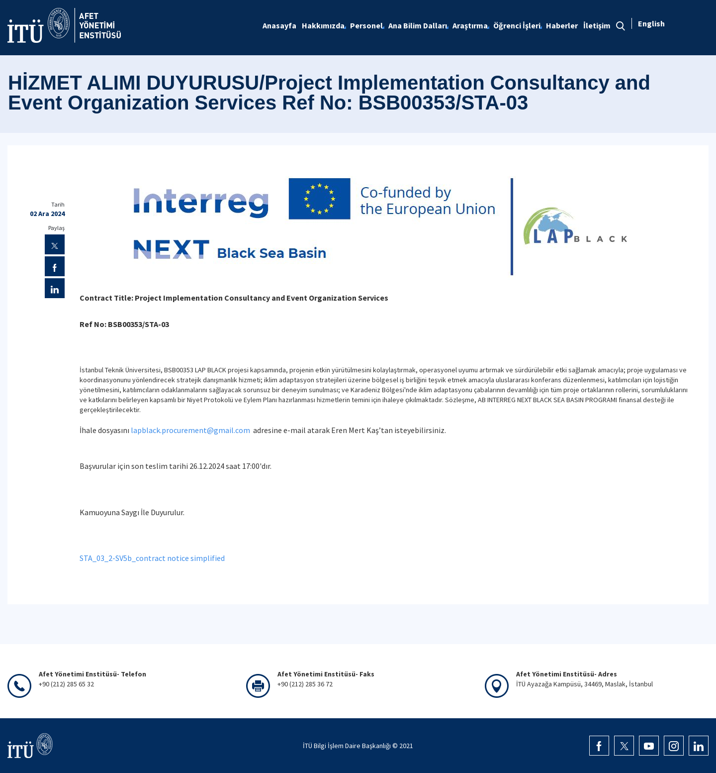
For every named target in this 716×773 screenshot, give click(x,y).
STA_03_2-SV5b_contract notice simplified (152, 558)
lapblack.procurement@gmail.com (190, 430)
